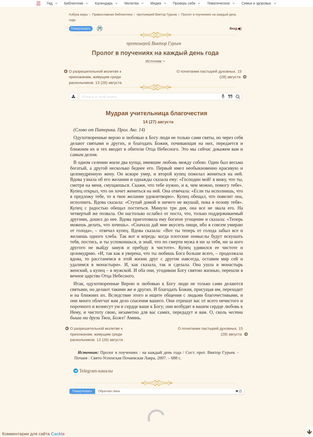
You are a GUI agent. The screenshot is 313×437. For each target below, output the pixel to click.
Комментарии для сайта (33, 433)
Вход (236, 29)
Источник (155, 61)
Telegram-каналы (96, 370)
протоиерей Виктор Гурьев (153, 43)
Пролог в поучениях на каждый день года (155, 52)
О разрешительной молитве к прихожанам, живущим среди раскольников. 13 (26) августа (95, 77)
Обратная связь (109, 391)
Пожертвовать (81, 28)
